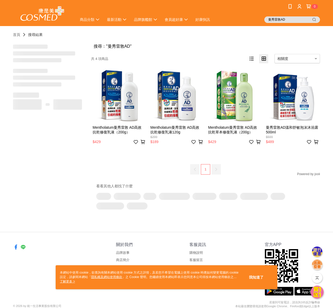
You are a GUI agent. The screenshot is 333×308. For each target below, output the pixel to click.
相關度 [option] (282, 59)
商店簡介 (123, 260)
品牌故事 (123, 253)
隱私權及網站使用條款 (106, 277)
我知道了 (256, 277)
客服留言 (196, 260)
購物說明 (196, 253)
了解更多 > (67, 281)
